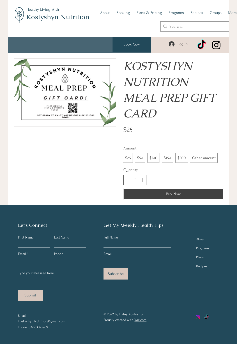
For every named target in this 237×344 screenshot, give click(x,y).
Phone (58, 254)
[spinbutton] (135, 180)
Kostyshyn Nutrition (57, 16)
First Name (26, 237)
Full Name (111, 237)
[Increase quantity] (142, 180)
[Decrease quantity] (128, 180)
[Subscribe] (116, 274)
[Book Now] (132, 44)
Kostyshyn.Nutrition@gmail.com (41, 321)
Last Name (61, 237)
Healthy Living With (42, 9)
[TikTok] (201, 45)
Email (22, 254)
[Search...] (194, 26)
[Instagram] (216, 45)
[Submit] (30, 295)
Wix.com (140, 320)
